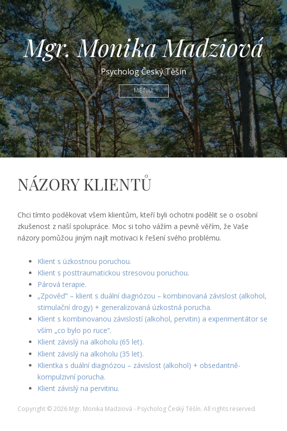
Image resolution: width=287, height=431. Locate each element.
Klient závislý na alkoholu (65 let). (90, 341)
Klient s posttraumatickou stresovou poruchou (112, 273)
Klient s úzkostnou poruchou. (84, 261)
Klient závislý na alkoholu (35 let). (90, 353)
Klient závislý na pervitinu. (78, 388)
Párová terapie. (61, 284)
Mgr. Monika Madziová (144, 47)
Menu (143, 90)
